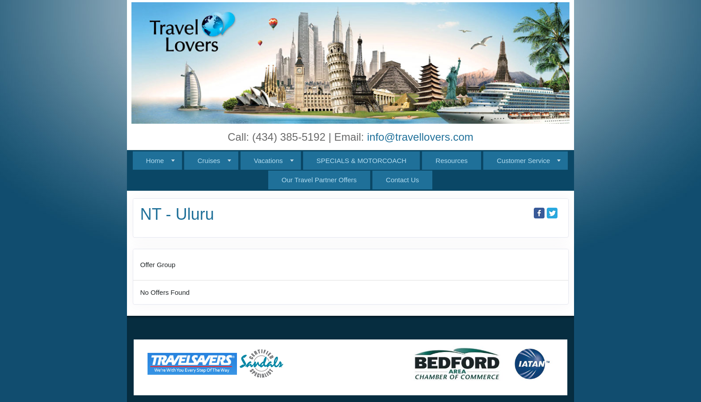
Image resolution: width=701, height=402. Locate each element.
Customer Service (523, 160)
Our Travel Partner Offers (319, 180)
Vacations (268, 160)
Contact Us (402, 180)
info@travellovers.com (420, 137)
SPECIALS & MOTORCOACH (361, 160)
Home (155, 160)
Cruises (209, 160)
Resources (451, 160)
